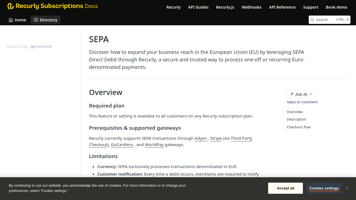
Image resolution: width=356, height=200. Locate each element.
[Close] (347, 188)
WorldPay (154, 144)
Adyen (201, 138)
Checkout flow (299, 126)
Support (310, 7)
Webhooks (251, 7)
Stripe (216, 138)
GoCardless (122, 144)
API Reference (282, 7)
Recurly (173, 7)
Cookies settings (324, 188)
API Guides (198, 7)
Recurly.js (225, 7)
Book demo (336, 7)
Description (296, 119)
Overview (295, 111)
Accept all (286, 188)
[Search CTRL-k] (329, 20)
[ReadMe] (41, 47)
